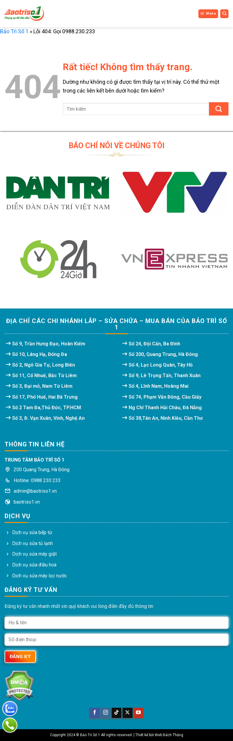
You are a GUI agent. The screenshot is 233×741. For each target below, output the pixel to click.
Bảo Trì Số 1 (14, 31)
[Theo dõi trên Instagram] (105, 713)
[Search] (224, 13)
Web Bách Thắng (169, 735)
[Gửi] (218, 109)
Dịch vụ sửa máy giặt (34, 554)
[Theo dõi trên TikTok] (117, 713)
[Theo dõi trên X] (128, 713)
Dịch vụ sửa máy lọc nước (39, 576)
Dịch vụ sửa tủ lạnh (32, 543)
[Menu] (208, 13)
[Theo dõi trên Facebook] (94, 713)
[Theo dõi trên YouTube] (138, 713)
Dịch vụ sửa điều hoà (34, 565)
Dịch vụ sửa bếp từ (32, 532)
